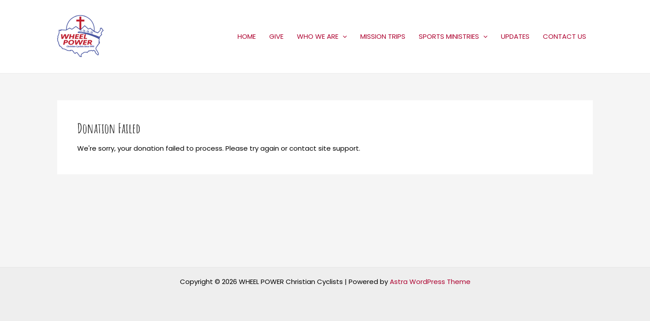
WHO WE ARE (322, 36)
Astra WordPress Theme (430, 281)
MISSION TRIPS (382, 36)
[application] (342, 36)
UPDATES (515, 36)
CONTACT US (564, 36)
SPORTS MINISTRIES (453, 36)
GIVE (276, 36)
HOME (247, 36)
